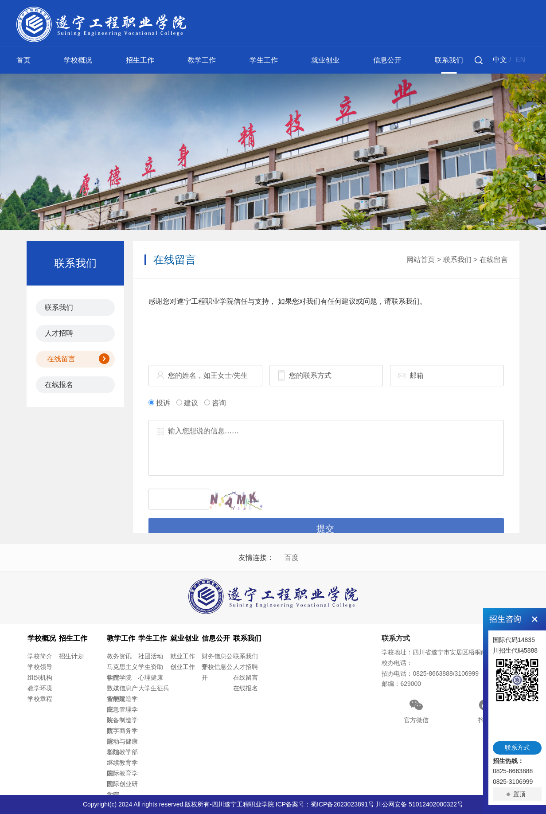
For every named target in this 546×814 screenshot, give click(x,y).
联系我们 (449, 60)
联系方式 (517, 747)
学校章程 (39, 698)
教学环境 (39, 688)
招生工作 (140, 60)
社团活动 (150, 656)
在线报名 (59, 384)
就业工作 (182, 656)
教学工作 (201, 60)
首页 (23, 60)
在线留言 (61, 359)
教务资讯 (119, 656)
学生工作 (264, 60)
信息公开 (387, 60)
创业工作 (182, 666)
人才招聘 (59, 333)
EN (520, 59)
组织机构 (39, 677)
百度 (292, 557)
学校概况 (78, 60)
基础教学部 (122, 751)
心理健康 (150, 677)
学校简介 (39, 656)
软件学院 (119, 677)
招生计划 (71, 656)
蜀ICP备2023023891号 (342, 804)
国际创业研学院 (122, 789)
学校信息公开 (217, 672)
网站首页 (420, 259)
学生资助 (150, 666)
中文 (500, 59)
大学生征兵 (153, 688)
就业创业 (325, 60)
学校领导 (39, 666)
